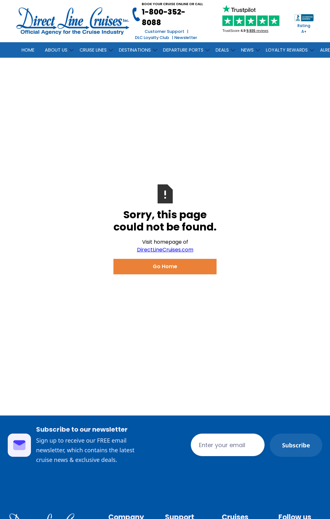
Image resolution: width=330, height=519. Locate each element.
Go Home (165, 266)
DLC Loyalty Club (152, 37)
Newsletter (185, 37)
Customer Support (164, 31)
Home (28, 50)
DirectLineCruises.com (165, 249)
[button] (57, 49)
